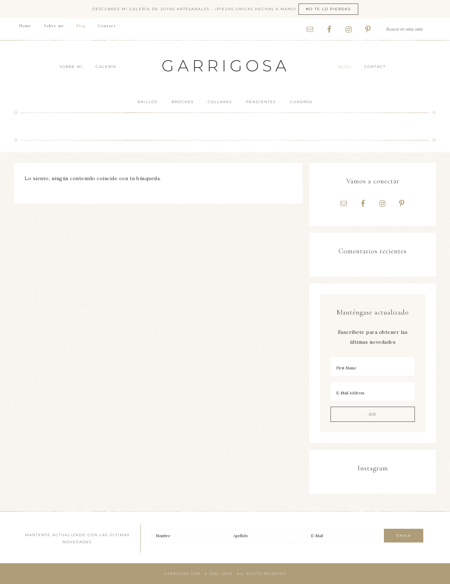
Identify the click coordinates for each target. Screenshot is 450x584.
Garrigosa (226, 65)
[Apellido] (266, 536)
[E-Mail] (343, 536)
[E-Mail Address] (372, 391)
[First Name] (372, 366)
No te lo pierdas (328, 9)
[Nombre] (188, 536)
